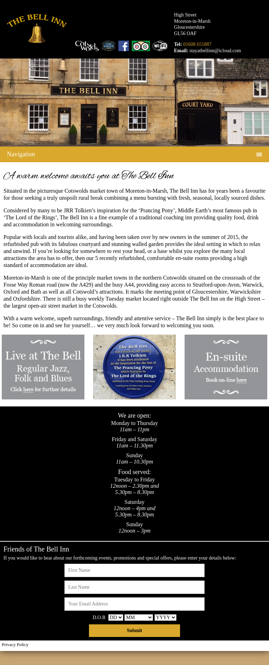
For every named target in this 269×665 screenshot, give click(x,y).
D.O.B (98, 617)
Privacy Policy (15, 644)
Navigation (21, 154)
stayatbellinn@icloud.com (215, 50)
